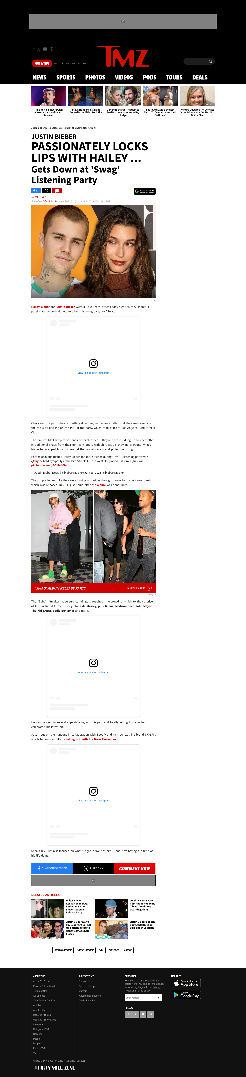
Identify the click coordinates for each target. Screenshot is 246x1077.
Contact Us (85, 981)
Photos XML (39, 1048)
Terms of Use (40, 991)
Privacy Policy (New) (44, 986)
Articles (37, 1005)
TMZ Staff (40, 196)
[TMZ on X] (39, 49)
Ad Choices (39, 995)
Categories (39, 1024)
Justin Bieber (62, 950)
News (39, 78)
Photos (95, 78)
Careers (83, 991)
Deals (200, 78)
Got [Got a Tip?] (42, 63)
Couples (113, 950)
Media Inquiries (87, 1000)
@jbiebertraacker (113, 473)
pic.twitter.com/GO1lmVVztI (49, 465)
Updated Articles (42, 1015)
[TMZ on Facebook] (34, 49)
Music (127, 950)
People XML (39, 1043)
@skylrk (36, 461)
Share (52, 868)
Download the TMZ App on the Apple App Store (186, 983)
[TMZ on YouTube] (143, 1014)
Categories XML (41, 1029)
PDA (101, 950)
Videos (124, 78)
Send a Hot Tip (87, 986)
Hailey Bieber (85, 950)
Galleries (37, 1034)
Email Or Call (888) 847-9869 (70, 64)
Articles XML (40, 1010)
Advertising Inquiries (90, 995)
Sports (65, 78)
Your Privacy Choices (44, 1000)
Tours (174, 78)
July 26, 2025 (49, 201)
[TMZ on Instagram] (51, 49)
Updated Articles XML (44, 1019)
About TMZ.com (41, 981)
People (36, 1038)
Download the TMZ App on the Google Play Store (186, 995)
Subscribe (158, 997)
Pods (149, 78)
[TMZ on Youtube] (45, 49)
